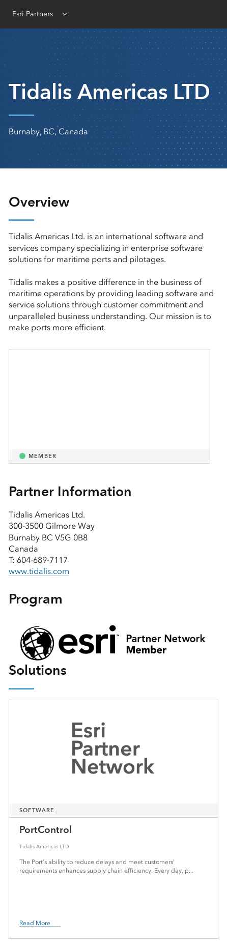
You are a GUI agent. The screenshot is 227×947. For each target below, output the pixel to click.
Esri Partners (32, 14)
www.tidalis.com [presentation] (39, 571)
